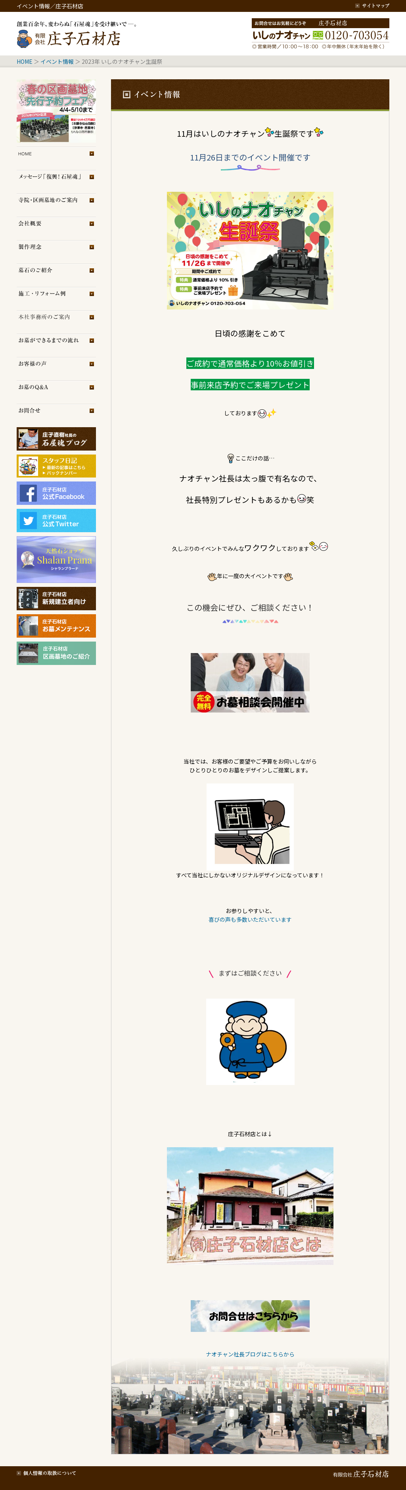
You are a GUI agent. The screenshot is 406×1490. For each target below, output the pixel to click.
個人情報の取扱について (46, 1472)
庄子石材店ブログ (56, 439)
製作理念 (56, 252)
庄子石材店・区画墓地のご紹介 (56, 653)
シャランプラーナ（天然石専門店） (56, 559)
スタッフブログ (56, 462)
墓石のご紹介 (56, 275)
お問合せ (56, 415)
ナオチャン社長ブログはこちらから (250, 1354)
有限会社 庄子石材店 (359, 1472)
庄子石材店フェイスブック (56, 493)
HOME (25, 61)
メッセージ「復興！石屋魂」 (56, 181)
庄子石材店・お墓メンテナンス (56, 626)
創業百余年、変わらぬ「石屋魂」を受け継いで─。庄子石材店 (78, 33)
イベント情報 (57, 61)
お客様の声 (56, 368)
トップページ (56, 158)
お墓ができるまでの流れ (56, 345)
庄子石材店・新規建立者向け (56, 598)
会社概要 (56, 228)
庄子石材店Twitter (56, 520)
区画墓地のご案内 (56, 205)
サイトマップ (372, 6)
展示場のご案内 (56, 322)
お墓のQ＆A (56, 392)
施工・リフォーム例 (56, 298)
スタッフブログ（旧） (56, 474)
